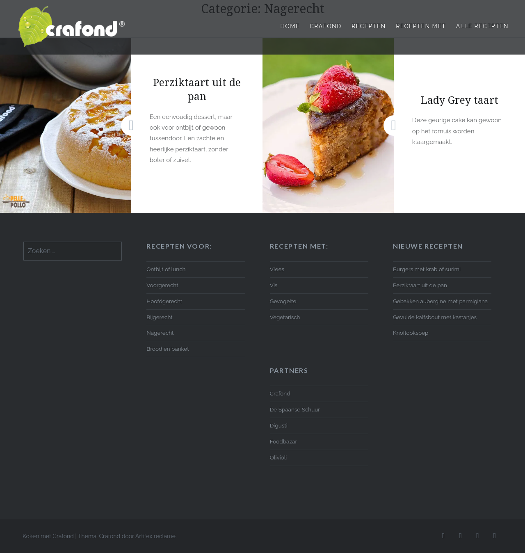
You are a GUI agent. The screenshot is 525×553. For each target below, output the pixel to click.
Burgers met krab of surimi (427, 269)
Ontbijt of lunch (165, 269)
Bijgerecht (159, 317)
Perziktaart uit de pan (420, 285)
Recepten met (421, 26)
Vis (274, 285)
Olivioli (278, 457)
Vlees (277, 269)
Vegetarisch (285, 317)
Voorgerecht (162, 285)
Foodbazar (283, 441)
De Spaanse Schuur (295, 409)
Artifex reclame (155, 536)
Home (290, 26)
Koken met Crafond (48, 536)
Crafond (325, 26)
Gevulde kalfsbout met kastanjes (435, 317)
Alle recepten (482, 26)
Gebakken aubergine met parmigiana (440, 301)
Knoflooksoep (410, 332)
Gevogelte (283, 301)
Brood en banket (167, 348)
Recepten (369, 26)
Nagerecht (159, 332)
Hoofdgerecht (164, 301)
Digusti (279, 425)
